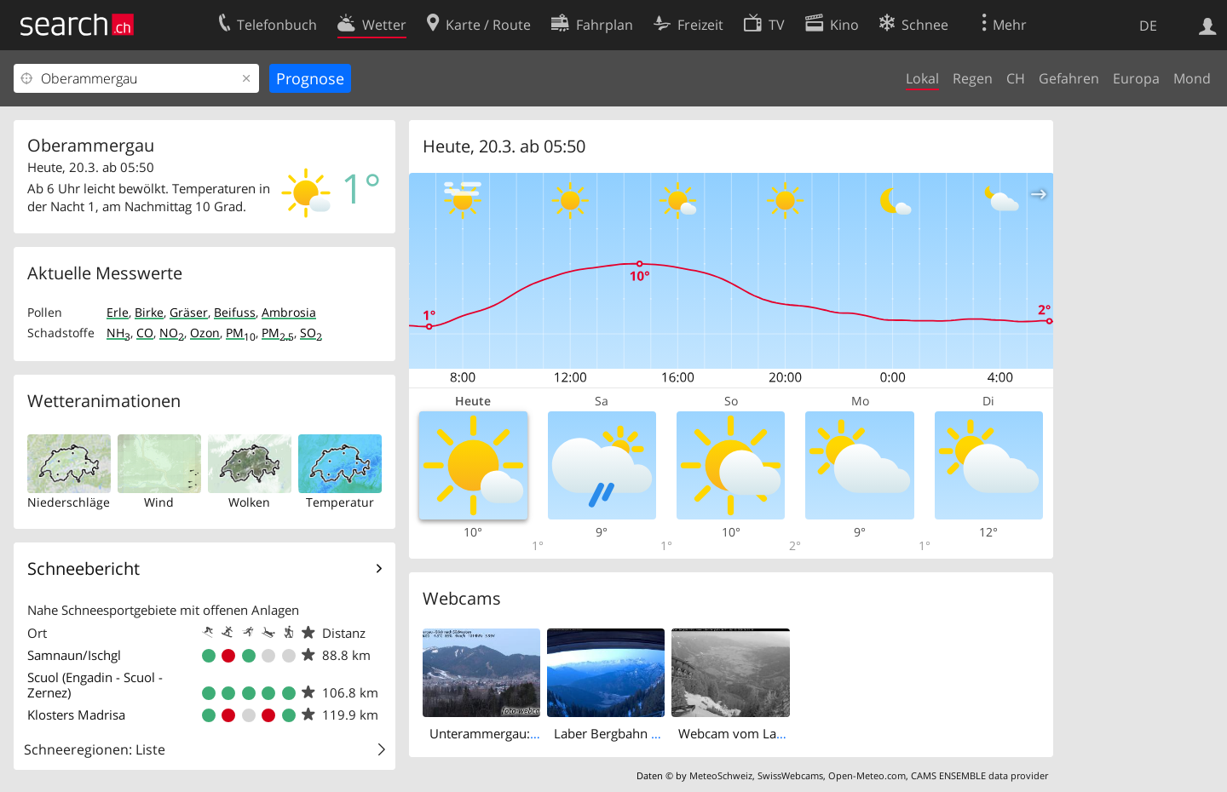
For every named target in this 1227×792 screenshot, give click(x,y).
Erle (118, 312)
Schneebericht (83, 568)
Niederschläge (68, 502)
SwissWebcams (790, 775)
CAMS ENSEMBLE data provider (979, 775)
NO (171, 332)
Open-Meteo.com (867, 775)
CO (144, 332)
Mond (1192, 78)
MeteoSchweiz (720, 775)
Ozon (205, 332)
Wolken (249, 502)
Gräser (189, 312)
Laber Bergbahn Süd (613, 733)
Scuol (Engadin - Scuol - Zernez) (95, 685)
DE (1148, 25)
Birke (149, 312)
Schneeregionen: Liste (94, 749)
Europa (1136, 78)
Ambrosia (289, 312)
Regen (973, 78)
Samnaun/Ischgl (74, 654)
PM (241, 332)
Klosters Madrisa (76, 714)
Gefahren (1069, 78)
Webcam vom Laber (737, 733)
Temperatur (340, 502)
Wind (159, 502)
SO (311, 332)
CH (1015, 78)
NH (118, 332)
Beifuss (235, 312)
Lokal (922, 78)
